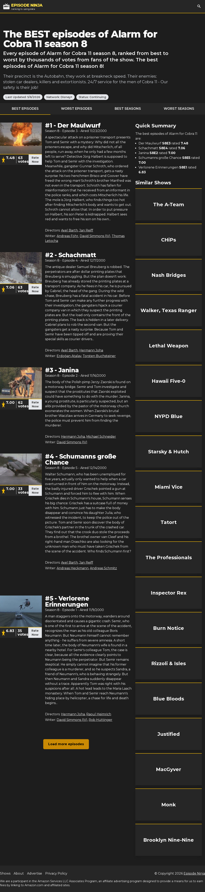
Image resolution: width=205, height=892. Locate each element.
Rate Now (35, 159)
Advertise (34, 873)
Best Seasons (128, 109)
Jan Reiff (86, 230)
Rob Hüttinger (100, 720)
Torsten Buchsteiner (99, 356)
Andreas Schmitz (103, 568)
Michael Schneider (101, 436)
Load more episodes (66, 744)
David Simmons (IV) (95, 236)
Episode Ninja (194, 873)
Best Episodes (25, 109)
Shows (5, 873)
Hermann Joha (91, 350)
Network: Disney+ (59, 97)
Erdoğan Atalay (69, 356)
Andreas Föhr (67, 236)
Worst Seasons (179, 109)
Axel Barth (69, 230)
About (19, 873)
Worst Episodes (76, 109)
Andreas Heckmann (72, 568)
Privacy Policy (56, 873)
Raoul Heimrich (98, 714)
